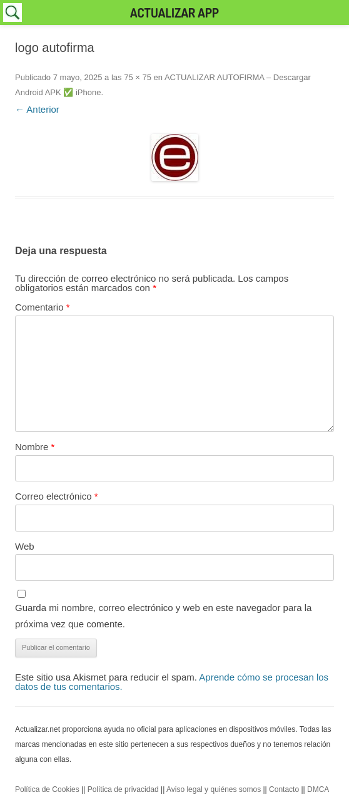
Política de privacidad (123, 789)
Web (24, 546)
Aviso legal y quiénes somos (213, 789)
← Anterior (37, 109)
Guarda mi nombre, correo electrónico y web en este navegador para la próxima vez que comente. (163, 615)
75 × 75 (137, 77)
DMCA (318, 789)
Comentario (42, 307)
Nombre (34, 446)
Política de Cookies (47, 789)
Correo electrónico (56, 496)
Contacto (284, 789)
